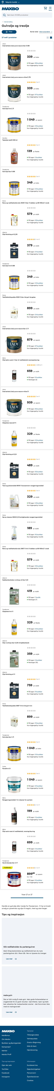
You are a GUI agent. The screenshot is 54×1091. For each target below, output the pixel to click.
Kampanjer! (6, 1047)
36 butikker (39, 566)
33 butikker (39, 189)
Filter (9, 32)
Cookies (30, 1080)
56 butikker (39, 409)
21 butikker (39, 786)
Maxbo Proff (6, 1054)
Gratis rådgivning (34, 1042)
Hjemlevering (32, 1050)
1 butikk (37, 597)
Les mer (11, 959)
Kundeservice (32, 1065)
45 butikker (39, 503)
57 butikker (39, 95)
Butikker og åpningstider (11, 1043)
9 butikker (38, 692)
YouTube (5, 1069)
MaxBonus (6, 1035)
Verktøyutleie (32, 1038)
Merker (4, 1050)
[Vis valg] (45, 32)
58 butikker (39, 63)
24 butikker (39, 315)
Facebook (5, 1073)
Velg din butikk (12, 2)
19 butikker (39, 723)
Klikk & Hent (31, 1046)
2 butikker (38, 157)
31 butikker (39, 252)
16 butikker (39, 535)
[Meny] (50, 9)
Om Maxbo (6, 1039)
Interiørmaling (8, 22)
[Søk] (27, 15)
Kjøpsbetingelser (33, 1069)
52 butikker (39, 472)
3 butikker (38, 817)
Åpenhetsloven (33, 1077)
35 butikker (39, 126)
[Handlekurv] (45, 8)
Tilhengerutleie (33, 1035)
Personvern (31, 1073)
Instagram (6, 1077)
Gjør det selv (7, 1065)
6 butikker (38, 377)
